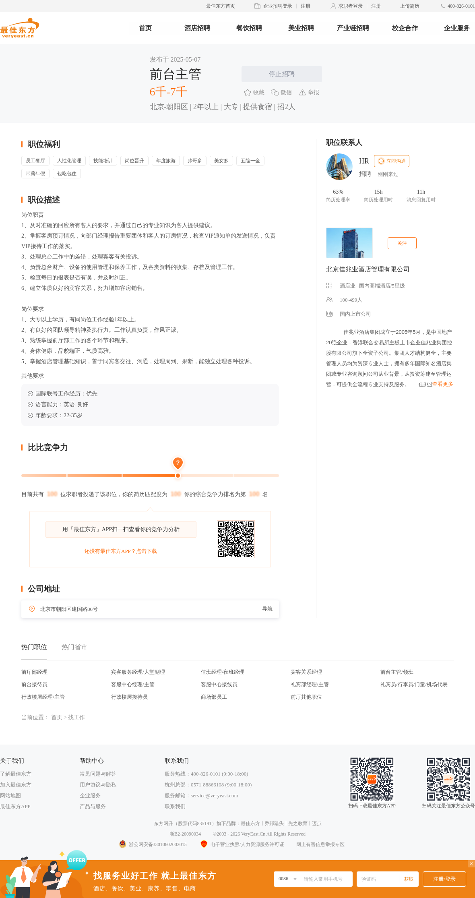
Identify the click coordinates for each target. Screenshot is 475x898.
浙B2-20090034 (185, 834)
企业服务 (457, 28)
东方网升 (163, 823)
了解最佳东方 (15, 774)
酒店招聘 (197, 28)
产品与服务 (93, 806)
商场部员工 (214, 697)
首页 (145, 28)
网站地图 (10, 795)
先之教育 (298, 823)
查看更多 (442, 384)
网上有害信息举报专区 (320, 844)
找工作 (76, 717)
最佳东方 (250, 823)
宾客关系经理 (306, 672)
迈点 (317, 823)
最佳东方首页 (220, 6)
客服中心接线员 (219, 684)
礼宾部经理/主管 (310, 684)
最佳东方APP (15, 806)
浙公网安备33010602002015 (152, 844)
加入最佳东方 (15, 785)
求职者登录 (351, 6)
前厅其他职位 (306, 697)
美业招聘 (301, 28)
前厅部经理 (34, 672)
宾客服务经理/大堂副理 (138, 672)
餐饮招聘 (249, 28)
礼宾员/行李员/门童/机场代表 (414, 684)
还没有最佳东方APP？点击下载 (121, 551)
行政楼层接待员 (129, 697)
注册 (305, 6)
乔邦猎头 (274, 823)
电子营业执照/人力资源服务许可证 (241, 844)
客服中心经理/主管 (133, 684)
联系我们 (175, 806)
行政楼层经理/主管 (43, 697)
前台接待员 (34, 684)
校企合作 (405, 28)
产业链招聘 (353, 28)
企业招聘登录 (277, 6)
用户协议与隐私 (98, 785)
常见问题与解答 (98, 774)
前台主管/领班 (396, 672)
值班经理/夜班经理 (222, 672)
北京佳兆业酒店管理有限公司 (368, 269)
